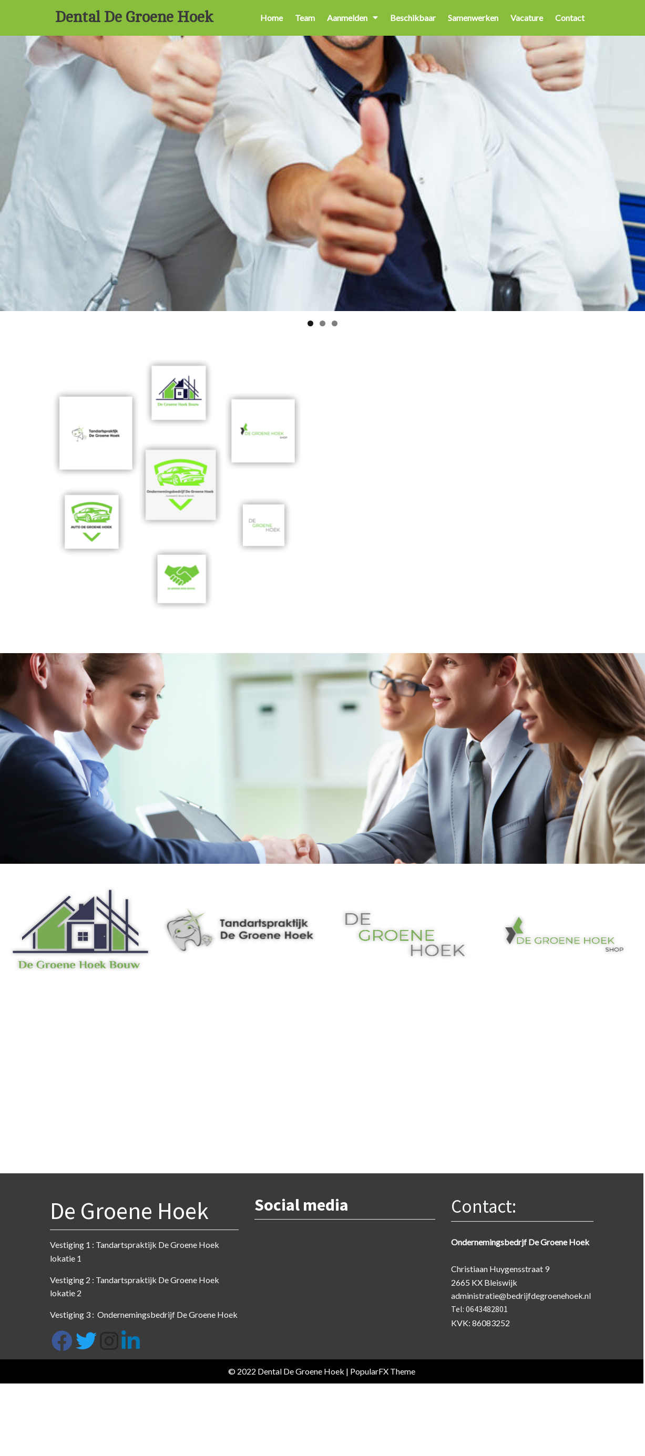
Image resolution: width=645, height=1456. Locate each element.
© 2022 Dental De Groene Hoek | (284, 1373)
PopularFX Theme (377, 1373)
